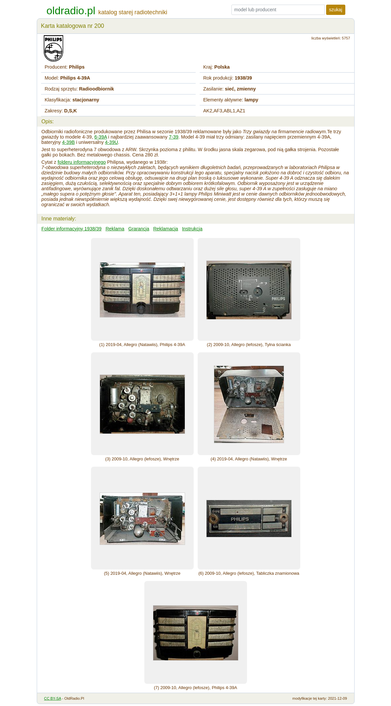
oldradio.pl (70, 11)
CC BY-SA (52, 698)
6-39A (100, 137)
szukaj (335, 9)
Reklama (115, 228)
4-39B (68, 142)
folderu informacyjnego (82, 162)
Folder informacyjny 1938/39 (71, 228)
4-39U (111, 142)
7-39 (173, 137)
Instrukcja (192, 228)
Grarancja (138, 228)
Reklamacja (165, 228)
